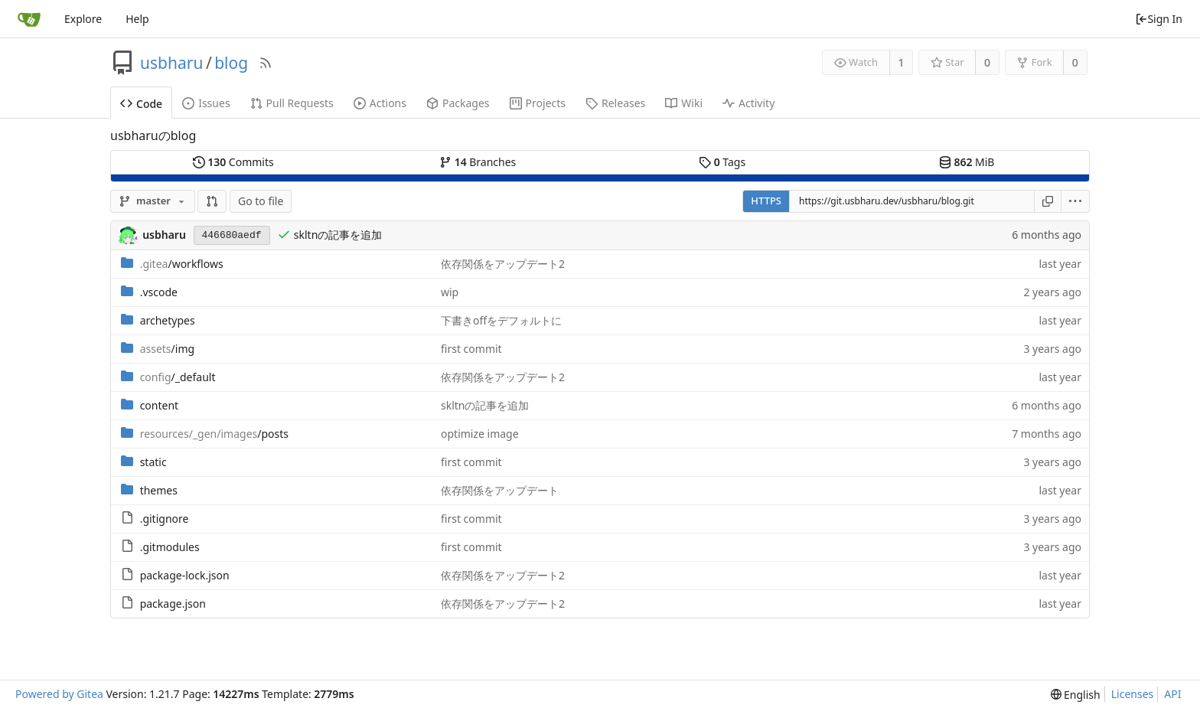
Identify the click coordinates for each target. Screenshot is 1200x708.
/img (167, 348)
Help (137, 18)
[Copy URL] (1047, 201)
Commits (233, 162)
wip (449, 292)
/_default (178, 377)
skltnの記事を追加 (338, 234)
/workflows (181, 263)
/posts (214, 433)
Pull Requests (292, 103)
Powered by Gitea (59, 694)
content (159, 405)
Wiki (684, 103)
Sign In (1158, 18)
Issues (206, 103)
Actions (380, 103)
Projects (538, 103)
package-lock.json (185, 575)
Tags (722, 162)
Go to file (260, 201)
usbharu (171, 62)
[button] (212, 201)
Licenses (1132, 694)
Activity (748, 103)
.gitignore (164, 518)
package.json (173, 603)
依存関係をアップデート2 (503, 263)
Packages (458, 103)
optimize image (480, 433)
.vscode (159, 292)
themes (159, 490)
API (1172, 694)
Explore (83, 18)
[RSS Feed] (265, 63)
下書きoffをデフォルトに (501, 320)
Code (141, 103)
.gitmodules (170, 547)
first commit (471, 348)
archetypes (167, 320)
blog (231, 62)
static (153, 462)
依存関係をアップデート (500, 490)
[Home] (29, 19)
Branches (477, 162)
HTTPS (766, 200)
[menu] (1075, 201)
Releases (615, 103)
